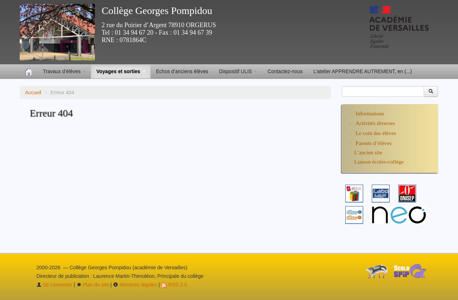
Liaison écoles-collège (379, 162)
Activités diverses (375, 123)
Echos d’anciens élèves (182, 71)
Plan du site (93, 285)
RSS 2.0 (174, 285)
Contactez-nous (285, 71)
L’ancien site (368, 152)
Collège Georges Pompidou (157, 10)
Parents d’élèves (373, 143)
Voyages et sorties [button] (120, 71)
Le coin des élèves (376, 133)
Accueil (33, 92)
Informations (370, 113)
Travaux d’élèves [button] (64, 71)
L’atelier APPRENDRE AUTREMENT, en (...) (362, 71)
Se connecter (54, 285)
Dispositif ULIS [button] (238, 71)
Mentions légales (135, 285)
